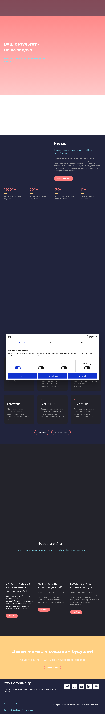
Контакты (20, 704)
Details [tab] (52, 343)
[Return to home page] (15, 8)
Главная (7, 704)
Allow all (82, 376)
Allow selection (52, 376)
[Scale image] (27, 157)
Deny (22, 376)
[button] (63, 178)
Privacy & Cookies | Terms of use (18, 710)
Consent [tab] (22, 343)
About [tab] (83, 343)
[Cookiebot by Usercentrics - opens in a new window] (88, 336)
